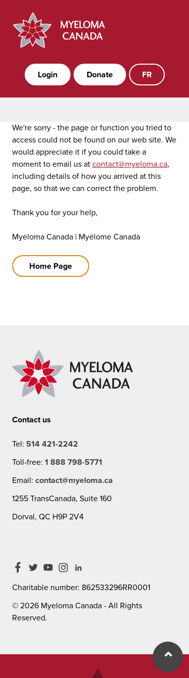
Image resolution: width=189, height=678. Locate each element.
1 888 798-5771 (73, 462)
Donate (100, 74)
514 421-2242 (52, 444)
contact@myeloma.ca (129, 164)
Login (47, 74)
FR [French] (147, 74)
